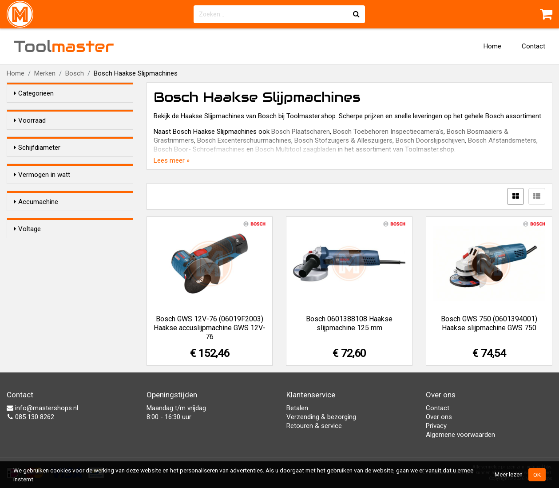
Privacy (436, 426)
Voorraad (30, 120)
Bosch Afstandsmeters (502, 140)
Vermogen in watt (42, 218)
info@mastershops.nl (42, 408)
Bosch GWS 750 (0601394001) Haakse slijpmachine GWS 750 (489, 323)
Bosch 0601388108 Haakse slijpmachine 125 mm (349, 323)
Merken (45, 73)
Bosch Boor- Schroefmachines (199, 149)
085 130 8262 (30, 417)
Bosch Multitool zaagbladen (295, 149)
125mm (42, 192)
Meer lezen (509, 474)
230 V (40, 356)
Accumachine (36, 272)
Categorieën (34, 93)
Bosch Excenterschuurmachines (244, 140)
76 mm (41, 180)
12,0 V (40, 344)
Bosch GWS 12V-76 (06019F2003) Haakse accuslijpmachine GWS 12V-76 (210, 328)
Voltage (27, 327)
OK (537, 474)
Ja (35, 290)
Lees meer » (172, 160)
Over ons (439, 417)
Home (492, 46)
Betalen (297, 408)
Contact (533, 46)
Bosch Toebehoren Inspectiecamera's (388, 132)
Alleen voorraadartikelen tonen (71, 137)
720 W (40, 235)
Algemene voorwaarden (460, 435)
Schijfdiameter (37, 163)
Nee (37, 301)
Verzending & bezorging (321, 417)
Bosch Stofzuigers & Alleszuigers (343, 140)
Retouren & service (314, 426)
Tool (64, 46)
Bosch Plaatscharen (300, 132)
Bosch (74, 73)
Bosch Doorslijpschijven (430, 140)
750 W (40, 247)
